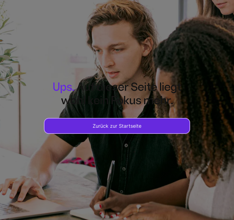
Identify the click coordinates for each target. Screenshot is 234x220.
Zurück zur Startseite (117, 126)
